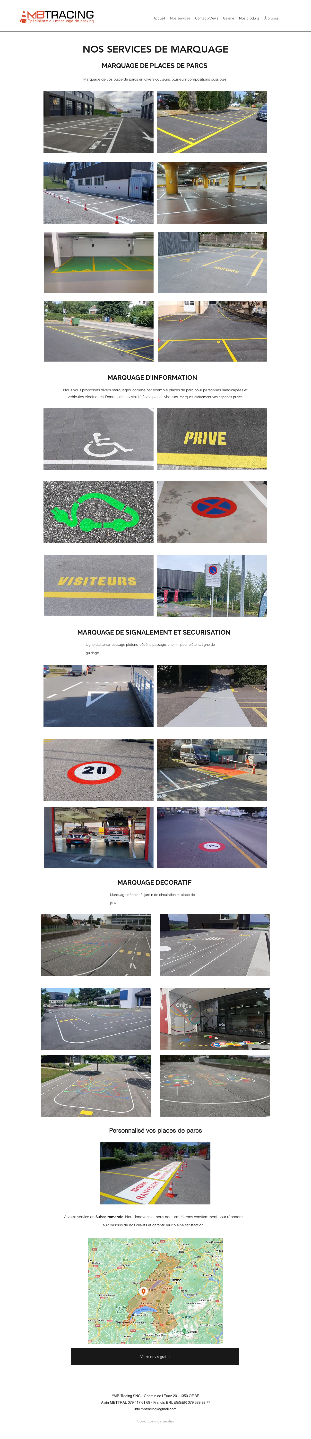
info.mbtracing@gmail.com (155, 1409)
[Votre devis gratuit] (155, 1356)
